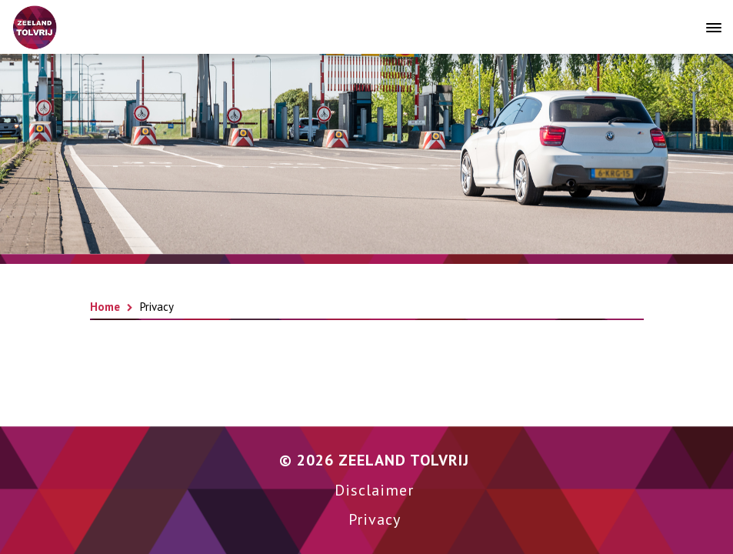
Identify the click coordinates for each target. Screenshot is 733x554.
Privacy (374, 519)
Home (105, 306)
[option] (366, 154)
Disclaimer (374, 490)
